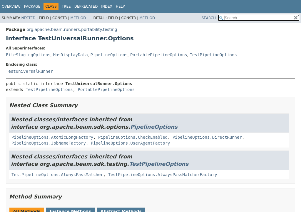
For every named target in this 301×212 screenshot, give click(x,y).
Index (106, 6)
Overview (11, 6)
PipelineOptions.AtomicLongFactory (52, 137)
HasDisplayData (70, 54)
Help (120, 6)
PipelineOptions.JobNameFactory (48, 143)
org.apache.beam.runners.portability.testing (71, 29)
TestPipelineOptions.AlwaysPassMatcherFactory (162, 174)
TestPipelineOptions (213, 54)
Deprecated (86, 6)
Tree (66, 6)
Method (78, 18)
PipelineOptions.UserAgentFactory (130, 143)
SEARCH (209, 18)
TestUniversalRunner (29, 71)
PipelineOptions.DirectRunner (207, 137)
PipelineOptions (109, 54)
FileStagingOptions (28, 54)
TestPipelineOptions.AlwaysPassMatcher (57, 174)
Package (32, 6)
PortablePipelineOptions (158, 54)
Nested (28, 18)
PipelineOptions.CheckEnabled (133, 137)
